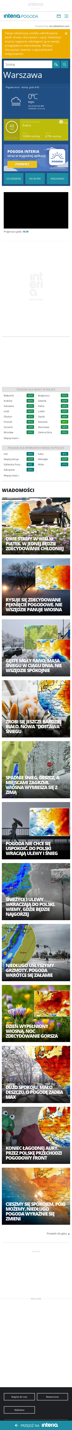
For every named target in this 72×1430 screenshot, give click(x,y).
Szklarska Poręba (13, 464)
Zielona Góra (45, 432)
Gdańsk (42, 400)
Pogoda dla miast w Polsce (36, 389)
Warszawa (43, 427)
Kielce (41, 406)
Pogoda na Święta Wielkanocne (57, 178)
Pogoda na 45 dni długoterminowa (35, 178)
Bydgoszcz (44, 395)
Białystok (9, 395)
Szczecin (8, 427)
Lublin (41, 411)
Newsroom (52, 1396)
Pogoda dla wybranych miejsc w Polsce (36, 448)
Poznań (8, 421)
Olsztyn (8, 416)
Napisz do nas (19, 1396)
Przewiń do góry (57, 1233)
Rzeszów (43, 421)
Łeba (40, 454)
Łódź (6, 411)
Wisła (41, 464)
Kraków (8, 400)
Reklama (19, 1409)
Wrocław (8, 432)
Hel (5, 454)
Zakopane (9, 469)
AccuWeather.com (59, 26)
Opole (41, 416)
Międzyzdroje (11, 459)
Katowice (9, 406)
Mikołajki (43, 459)
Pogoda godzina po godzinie (13, 178)
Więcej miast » (11, 438)
